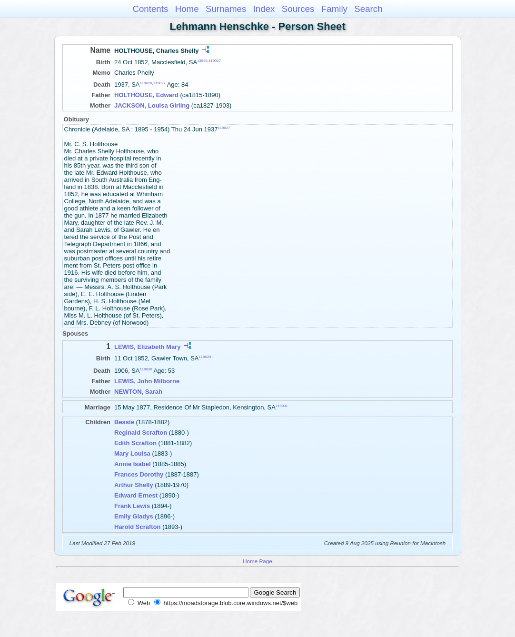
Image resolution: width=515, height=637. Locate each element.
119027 (214, 61)
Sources (298, 9)
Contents (150, 9)
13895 (202, 61)
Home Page (257, 561)
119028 (146, 83)
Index (264, 9)
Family (334, 9)
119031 (282, 406)
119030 (146, 369)
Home (187, 9)
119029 (205, 357)
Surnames (226, 9)
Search (368, 9)
